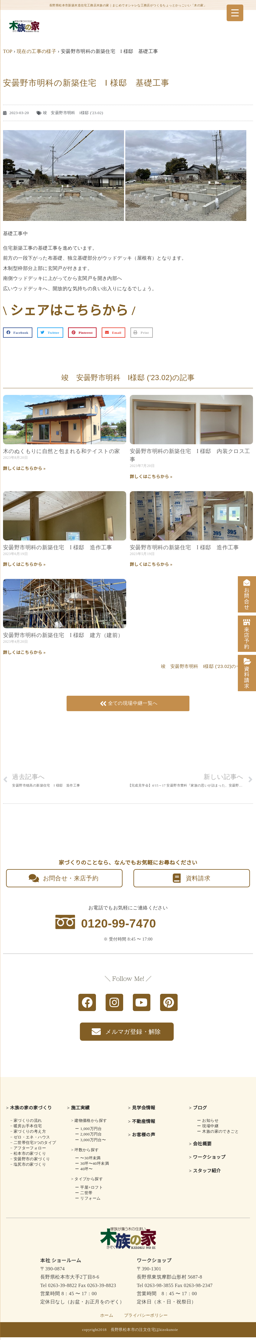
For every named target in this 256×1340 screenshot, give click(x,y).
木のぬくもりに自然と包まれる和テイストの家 (61, 451)
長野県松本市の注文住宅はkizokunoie (144, 1332)
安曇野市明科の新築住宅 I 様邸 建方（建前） (63, 635)
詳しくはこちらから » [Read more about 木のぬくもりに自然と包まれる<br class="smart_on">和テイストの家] (24, 468)
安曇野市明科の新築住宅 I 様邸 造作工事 (57, 547)
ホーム (106, 1318)
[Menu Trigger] (235, 13)
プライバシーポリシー (146, 1318)
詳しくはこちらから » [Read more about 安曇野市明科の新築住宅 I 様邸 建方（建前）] (24, 652)
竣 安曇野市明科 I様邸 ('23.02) (73, 112)
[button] (17, 332)
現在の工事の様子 (36, 51)
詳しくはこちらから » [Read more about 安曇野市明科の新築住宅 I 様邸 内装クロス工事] (151, 477)
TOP (7, 51)
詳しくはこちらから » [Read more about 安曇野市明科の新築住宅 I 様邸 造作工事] (24, 564)
